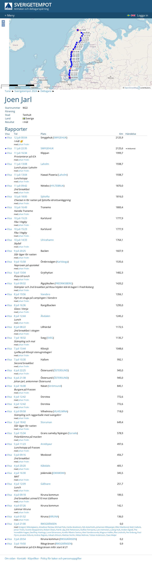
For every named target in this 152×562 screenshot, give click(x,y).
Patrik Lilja (60, 529)
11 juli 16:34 (20, 153)
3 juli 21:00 (20, 523)
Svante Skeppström (34, 529)
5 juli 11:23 (20, 444)
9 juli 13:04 (20, 272)
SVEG (50, 337)
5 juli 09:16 (20, 454)
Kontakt (21, 558)
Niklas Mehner (82, 535)
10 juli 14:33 (20, 240)
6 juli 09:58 (20, 411)
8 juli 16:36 (20, 305)
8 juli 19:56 (20, 294)
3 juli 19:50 (20, 543)
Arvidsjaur (46, 444)
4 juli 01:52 (20, 516)
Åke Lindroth (119, 532)
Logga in (142, 15)
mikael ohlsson (54, 535)
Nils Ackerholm (88, 527)
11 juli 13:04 (20, 174)
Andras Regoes (40, 535)
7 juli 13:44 (20, 348)
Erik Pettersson (72, 529)
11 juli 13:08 (20, 164)
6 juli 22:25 (20, 370)
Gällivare (45, 483)
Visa (8, 137)
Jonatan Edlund (26, 535)
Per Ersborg (131, 532)
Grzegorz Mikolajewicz (28, 527)
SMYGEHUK (60, 137)
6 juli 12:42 (20, 396)
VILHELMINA (60, 411)
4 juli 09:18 (20, 494)
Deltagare (46, 91)
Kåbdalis (45, 465)
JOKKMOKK (59, 473)
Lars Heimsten (102, 529)
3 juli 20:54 (20, 539)
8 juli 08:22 (20, 327)
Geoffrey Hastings (38, 532)
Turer (8, 91)
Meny (10, 15)
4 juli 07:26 (20, 505)
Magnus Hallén (106, 532)
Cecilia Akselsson (73, 527)
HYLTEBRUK (57, 185)
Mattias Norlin (68, 535)
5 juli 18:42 (20, 422)
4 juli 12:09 (20, 483)
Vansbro (45, 294)
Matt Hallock (135, 527)
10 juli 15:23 (20, 218)
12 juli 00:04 (20, 137)
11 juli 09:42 (20, 185)
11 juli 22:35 (20, 148)
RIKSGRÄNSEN (49, 523)
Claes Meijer (111, 535)
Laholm (45, 164)
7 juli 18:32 (20, 337)
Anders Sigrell (127, 529)
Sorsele (73, 433)
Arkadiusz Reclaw (46, 527)
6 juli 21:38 (20, 377)
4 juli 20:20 (20, 465)
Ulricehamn (47, 240)
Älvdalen (45, 316)
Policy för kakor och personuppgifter (61, 558)
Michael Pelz (60, 527)
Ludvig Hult (115, 529)
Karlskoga (62, 261)
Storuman (46, 422)
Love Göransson (54, 532)
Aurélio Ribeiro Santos (71, 532)
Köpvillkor (33, 558)
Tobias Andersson (97, 535)
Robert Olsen (49, 529)
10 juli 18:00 (20, 196)
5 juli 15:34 (20, 433)
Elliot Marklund (122, 527)
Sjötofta (45, 196)
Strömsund (55, 386)
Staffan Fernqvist (87, 529)
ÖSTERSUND (61, 370)
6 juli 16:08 (20, 386)
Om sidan (10, 558)
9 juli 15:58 (20, 261)
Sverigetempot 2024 (26, 91)
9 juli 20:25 (20, 250)
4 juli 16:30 (20, 473)
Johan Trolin (23, 144)
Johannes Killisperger (105, 527)
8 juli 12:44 (20, 316)
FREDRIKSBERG (63, 283)
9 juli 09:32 (20, 283)
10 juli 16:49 (20, 207)
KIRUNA (53, 516)
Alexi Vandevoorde (90, 532)
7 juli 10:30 (20, 359)
